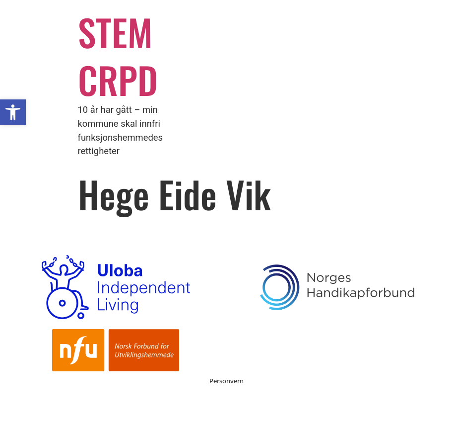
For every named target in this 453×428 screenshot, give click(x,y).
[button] (13, 112)
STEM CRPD (118, 55)
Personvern (226, 380)
